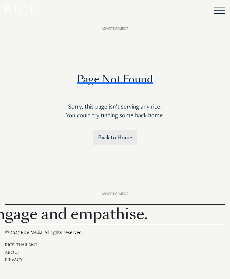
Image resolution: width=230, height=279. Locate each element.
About (12, 252)
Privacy (14, 260)
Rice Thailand (21, 245)
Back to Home (115, 137)
